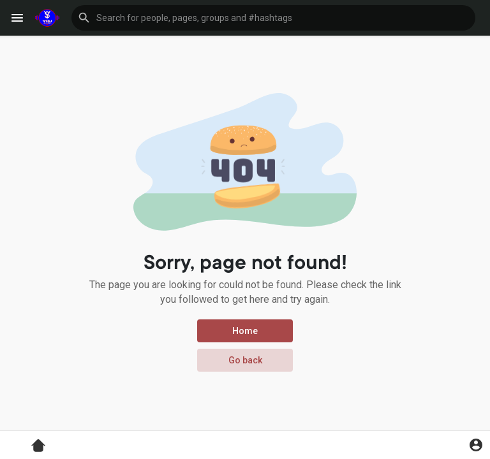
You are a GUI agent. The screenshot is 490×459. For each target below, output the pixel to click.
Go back (245, 360)
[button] (273, 18)
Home (245, 331)
